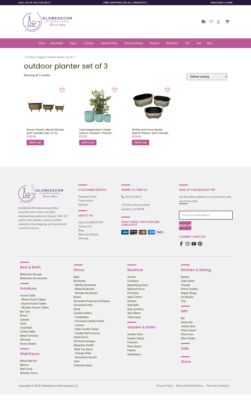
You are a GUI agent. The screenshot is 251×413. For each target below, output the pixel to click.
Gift (187, 43)
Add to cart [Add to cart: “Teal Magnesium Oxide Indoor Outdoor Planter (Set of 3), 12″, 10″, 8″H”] (88, 142)
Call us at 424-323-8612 (34, 2)
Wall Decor (172, 43)
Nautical (154, 43)
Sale (199, 43)
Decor (73, 43)
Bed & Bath (57, 43)
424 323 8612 (133, 196)
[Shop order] (207, 76)
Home (42, 43)
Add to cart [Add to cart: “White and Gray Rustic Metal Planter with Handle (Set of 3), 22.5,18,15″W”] (140, 142)
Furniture (89, 43)
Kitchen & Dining (134, 43)
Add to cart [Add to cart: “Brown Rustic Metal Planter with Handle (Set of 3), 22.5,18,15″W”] (35, 142)
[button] (57, 43)
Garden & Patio (109, 43)
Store (209, 43)
